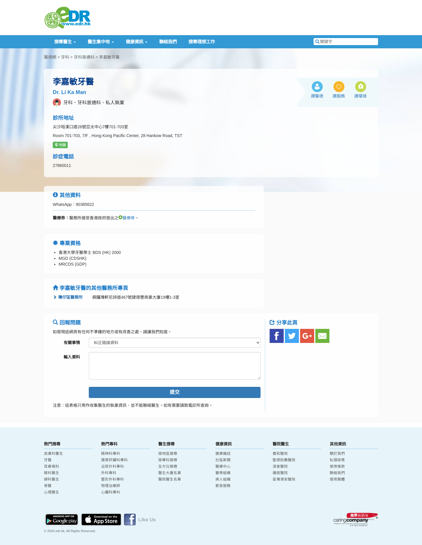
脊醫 (48, 486)
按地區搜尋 (167, 454)
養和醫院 (280, 454)
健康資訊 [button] (136, 41)
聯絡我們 (168, 41)
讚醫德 (317, 96)
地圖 (60, 145)
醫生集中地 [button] (101, 41)
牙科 (65, 57)
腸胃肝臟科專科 (114, 460)
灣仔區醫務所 (68, 297)
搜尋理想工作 (201, 41)
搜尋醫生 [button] (65, 41)
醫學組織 (223, 473)
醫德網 (50, 57)
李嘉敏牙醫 (109, 57)
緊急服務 (223, 486)
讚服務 (339, 96)
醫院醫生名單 (169, 479)
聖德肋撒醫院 (284, 460)
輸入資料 (72, 357)
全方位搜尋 (167, 466)
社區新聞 (223, 460)
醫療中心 (223, 466)
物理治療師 (110, 486)
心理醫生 (51, 492)
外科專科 (108, 473)
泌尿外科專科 (112, 466)
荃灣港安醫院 (284, 479)
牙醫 (48, 460)
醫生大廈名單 (169, 473)
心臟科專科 (110, 492)
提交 (175, 392)
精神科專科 (110, 454)
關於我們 (337, 454)
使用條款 (337, 466)
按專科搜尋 (167, 460)
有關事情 (72, 342)
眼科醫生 (51, 473)
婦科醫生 (51, 479)
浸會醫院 (280, 466)
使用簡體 (337, 479)
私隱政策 (337, 460)
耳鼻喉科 (51, 466)
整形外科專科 (112, 479)
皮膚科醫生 (53, 454)
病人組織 (223, 479)
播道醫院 (280, 473)
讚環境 (360, 96)
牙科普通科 (84, 57)
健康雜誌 (223, 454)
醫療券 (126, 218)
